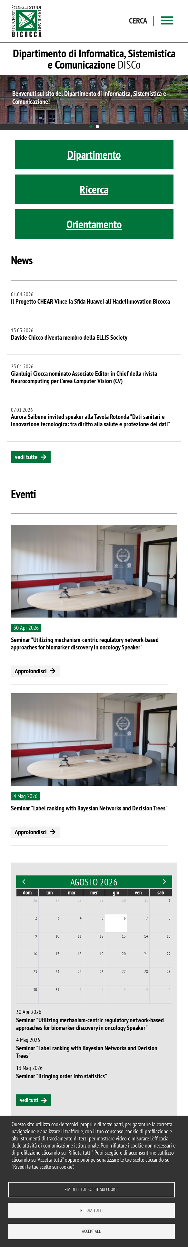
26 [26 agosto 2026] (102, 971)
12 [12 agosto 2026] (102, 936)
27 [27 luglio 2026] (57, 900)
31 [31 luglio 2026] (146, 900)
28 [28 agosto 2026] (146, 971)
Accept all (91, 1231)
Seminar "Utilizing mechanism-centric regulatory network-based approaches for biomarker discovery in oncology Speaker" (85, 643)
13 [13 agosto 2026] (124, 936)
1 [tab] (91, 127)
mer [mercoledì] (94, 892)
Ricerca (94, 189)
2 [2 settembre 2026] (103, 989)
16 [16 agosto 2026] (35, 954)
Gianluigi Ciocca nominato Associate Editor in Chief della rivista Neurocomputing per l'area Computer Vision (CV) (84, 377)
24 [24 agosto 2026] (57, 971)
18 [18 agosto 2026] (80, 954)
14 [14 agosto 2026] (146, 936)
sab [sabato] (160, 892)
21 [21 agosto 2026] (146, 954)
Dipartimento (94, 154)
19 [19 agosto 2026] (102, 954)
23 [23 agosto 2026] (35, 971)
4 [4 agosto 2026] (81, 918)
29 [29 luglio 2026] (102, 900)
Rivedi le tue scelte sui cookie (91, 1189)
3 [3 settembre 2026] (125, 989)
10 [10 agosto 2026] (57, 936)
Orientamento (94, 224)
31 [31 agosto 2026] (57, 989)
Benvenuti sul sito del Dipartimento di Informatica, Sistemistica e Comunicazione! (89, 98)
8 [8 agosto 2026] (170, 918)
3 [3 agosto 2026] (58, 918)
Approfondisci (31, 671)
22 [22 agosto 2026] (169, 954)
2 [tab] (97, 127)
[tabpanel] (94, 99)
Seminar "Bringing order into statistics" (61, 1076)
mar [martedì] (71, 892)
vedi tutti (29, 1100)
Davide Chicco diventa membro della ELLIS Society (69, 337)
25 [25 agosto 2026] (80, 971)
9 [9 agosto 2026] (36, 936)
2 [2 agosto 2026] (36, 918)
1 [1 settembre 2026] (81, 989)
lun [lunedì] (49, 892)
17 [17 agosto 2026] (57, 954)
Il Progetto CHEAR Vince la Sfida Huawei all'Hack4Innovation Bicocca (90, 301)
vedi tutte (26, 457)
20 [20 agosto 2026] (124, 954)
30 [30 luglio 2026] (124, 900)
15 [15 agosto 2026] (169, 936)
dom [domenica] (27, 892)
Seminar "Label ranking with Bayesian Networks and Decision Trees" (89, 808)
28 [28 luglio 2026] (80, 900)
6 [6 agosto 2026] (125, 918)
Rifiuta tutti (91, 1210)
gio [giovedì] (116, 892)
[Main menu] (167, 21)
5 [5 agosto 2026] (103, 918)
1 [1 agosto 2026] (170, 900)
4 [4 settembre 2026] (147, 989)
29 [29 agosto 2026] (169, 971)
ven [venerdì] (138, 892)
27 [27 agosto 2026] (124, 971)
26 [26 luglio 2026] (35, 900)
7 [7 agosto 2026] (147, 918)
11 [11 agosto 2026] (80, 936)
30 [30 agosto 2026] (35, 989)
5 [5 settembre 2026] (170, 989)
